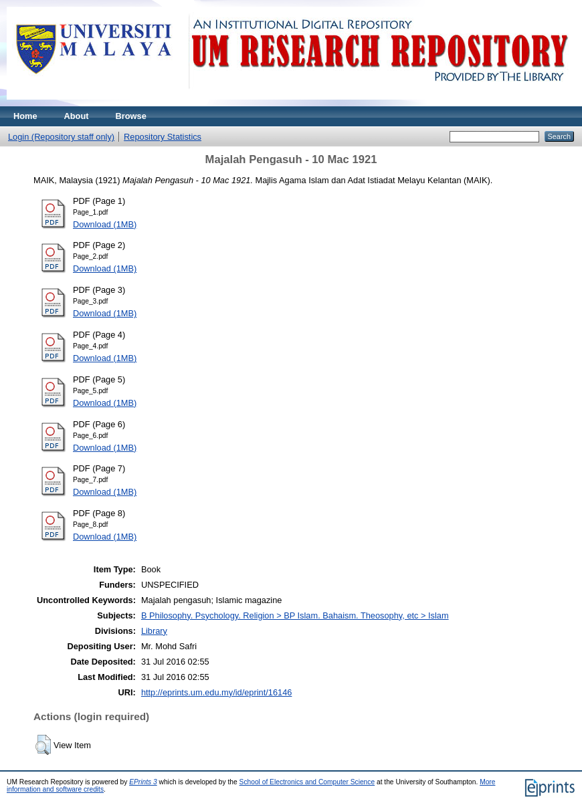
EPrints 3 (143, 782)
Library (154, 631)
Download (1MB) (104, 224)
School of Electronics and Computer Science (307, 782)
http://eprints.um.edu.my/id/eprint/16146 (216, 692)
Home (25, 116)
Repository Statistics (162, 137)
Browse (131, 116)
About (76, 116)
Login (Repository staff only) (61, 137)
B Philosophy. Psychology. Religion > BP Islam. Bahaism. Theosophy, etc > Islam (295, 615)
